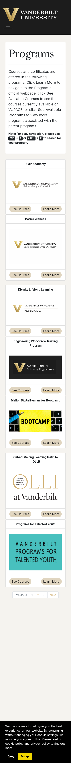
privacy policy (40, 743)
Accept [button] (25, 756)
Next (53, 595)
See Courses (20, 209)
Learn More (51, 209)
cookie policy (14, 743)
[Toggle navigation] (8, 25)
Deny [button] (11, 756)
